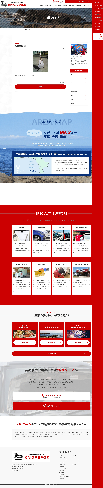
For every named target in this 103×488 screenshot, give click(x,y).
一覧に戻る (45, 86)
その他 (24, 33)
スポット (73, 86)
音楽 (72, 99)
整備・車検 (71, 9)
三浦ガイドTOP (54, 357)
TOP (61, 451)
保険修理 (65, 9)
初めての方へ (48, 9)
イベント (73, 90)
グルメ (72, 82)
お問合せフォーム (93, 3)
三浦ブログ (19, 33)
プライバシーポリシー (65, 471)
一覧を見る (28, 346)
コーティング (86, 9)
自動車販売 (78, 9)
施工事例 (94, 9)
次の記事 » (62, 86)
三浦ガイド (75, 451)
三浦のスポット (77, 455)
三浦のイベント (77, 457)
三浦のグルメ (77, 453)
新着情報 (62, 474)
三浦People (74, 94)
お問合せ (62, 469)
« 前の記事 (17, 86)
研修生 (72, 103)
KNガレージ (49, 479)
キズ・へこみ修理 (57, 9)
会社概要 (100, 9)
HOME (41, 9)
